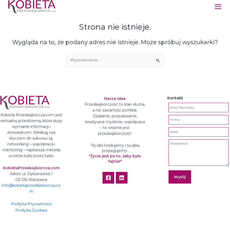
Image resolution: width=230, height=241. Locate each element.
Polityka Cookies (31, 210)
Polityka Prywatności (31, 204)
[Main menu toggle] (218, 6)
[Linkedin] (121, 178)
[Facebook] (108, 178)
